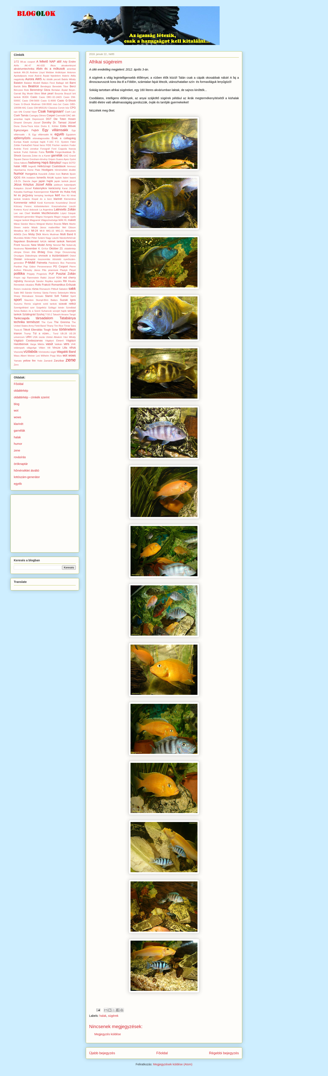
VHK (73, 344)
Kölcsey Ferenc (23, 206)
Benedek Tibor (60, 86)
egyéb (59, 134)
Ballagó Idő (62, 83)
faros (42, 145)
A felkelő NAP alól (49, 61)
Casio (34, 97)
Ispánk (58, 177)
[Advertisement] (45, 522)
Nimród (57, 245)
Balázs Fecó (48, 83)
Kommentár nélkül (25, 202)
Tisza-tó (18, 329)
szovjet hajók (60, 311)
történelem (67, 329)
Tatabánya (68, 318)
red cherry (69, 277)
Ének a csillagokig (64, 138)
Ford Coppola (59, 148)
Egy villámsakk (55, 130)
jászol (73, 181)
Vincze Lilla (60, 347)
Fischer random (60, 145)
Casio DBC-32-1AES (50, 97)
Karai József (69, 188)
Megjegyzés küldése (107, 1034)
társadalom (44, 318)
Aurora (29, 79)
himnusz (71, 166)
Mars (65, 223)
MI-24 (34, 230)
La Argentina (46, 209)
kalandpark (70, 184)
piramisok (53, 270)
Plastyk (64, 270)
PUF (51, 273)
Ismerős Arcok (45, 177)
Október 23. (56, 248)
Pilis (44, 270)
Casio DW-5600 (30, 100)
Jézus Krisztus (24, 184)
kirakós (26, 199)
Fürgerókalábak (63, 152)
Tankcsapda (21, 318)
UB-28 (63, 333)
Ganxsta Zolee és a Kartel (36, 155)
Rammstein (33, 277)
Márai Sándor (21, 224)
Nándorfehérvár (67, 238)
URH (28, 337)
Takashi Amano (61, 314)
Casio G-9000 (48, 100)
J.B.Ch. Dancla (22, 181)
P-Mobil (30, 262)
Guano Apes (62, 159)
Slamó (49, 296)
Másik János (39, 227)
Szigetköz (41, 307)
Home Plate (33, 170)
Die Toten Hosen (65, 119)
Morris (45, 234)
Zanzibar (59, 360)
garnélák (57, 155)
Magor (57, 216)
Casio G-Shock (66, 100)
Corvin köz (63, 107)
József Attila (44, 184)
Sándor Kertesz (33, 292)
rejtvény (18, 281)
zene (71, 360)
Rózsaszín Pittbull (48, 289)
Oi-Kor (44, 248)
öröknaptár (30, 259)
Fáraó (36, 145)
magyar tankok (21, 220)
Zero (16, 364)
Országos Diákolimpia (25, 255)
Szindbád (71, 307)
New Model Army (41, 245)
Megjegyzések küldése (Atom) (172, 1064)
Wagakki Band (66, 351)
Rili (65, 281)
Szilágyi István (56, 307)
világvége (32, 347)
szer (32, 307)
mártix (26, 227)
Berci (73, 86)
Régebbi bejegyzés (224, 1053)
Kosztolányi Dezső (66, 202)
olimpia (17, 252)
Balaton (18, 82)
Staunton (29, 300)
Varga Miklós (37, 344)
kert (57, 195)
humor (19, 174)
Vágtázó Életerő (54, 340)
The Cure (46, 322)
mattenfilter (54, 227)
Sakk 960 (19, 292)
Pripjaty (31, 274)
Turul (55, 333)
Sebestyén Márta (67, 292)
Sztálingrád (29, 314)
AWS (38, 79)
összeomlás (44, 259)
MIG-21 (60, 231)
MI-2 (27, 231)
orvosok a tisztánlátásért (53, 255)
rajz (24, 277)
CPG (73, 107)
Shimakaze (27, 296)
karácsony (54, 188)
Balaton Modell (32, 83)
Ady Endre (69, 61)
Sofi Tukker (61, 296)
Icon (58, 174)
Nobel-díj (71, 245)
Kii (68, 195)
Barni (73, 82)
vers (66, 344)
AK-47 (28, 65)
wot (65, 355)
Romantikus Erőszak (63, 284)
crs (20, 111)
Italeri (65, 177)
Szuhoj (40, 314)
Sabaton (63, 289)
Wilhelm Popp (48, 355)
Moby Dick (34, 234)
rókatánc (29, 284)
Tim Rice (58, 325)
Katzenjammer (41, 192)
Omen (26, 252)
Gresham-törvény (38, 159)
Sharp (17, 296)
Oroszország (69, 252)
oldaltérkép (70, 248)
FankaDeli (26, 145)
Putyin (17, 277)
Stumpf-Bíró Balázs (47, 300)
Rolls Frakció (43, 284)
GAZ (66, 155)
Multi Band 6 (68, 234)
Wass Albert (20, 355)
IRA (24, 177)
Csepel (51, 115)
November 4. (32, 248)
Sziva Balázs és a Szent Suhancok (33, 311)
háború (23, 163)
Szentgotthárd (21, 307)
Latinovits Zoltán (65, 209)
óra (33, 252)
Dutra (43, 126)
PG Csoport (60, 266)
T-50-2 (48, 314)
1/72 (16, 61)
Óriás (50, 252)
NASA (43, 241)
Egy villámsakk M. (42, 134)
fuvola (50, 152)
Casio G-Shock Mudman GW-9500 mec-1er (38, 104)
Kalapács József (23, 188)
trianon (18, 333)
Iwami (73, 177)
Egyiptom (71, 134)
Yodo (39, 360)
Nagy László (52, 238)
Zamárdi (48, 360)
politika (19, 274)
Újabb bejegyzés (102, 1053)
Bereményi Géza (40, 89)
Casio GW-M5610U (37, 107)
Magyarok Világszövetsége (44, 220)
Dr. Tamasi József (64, 122)
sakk (72, 289)
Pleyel (72, 270)
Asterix (65, 75)
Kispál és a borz (42, 199)
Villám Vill (44, 347)
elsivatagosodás (41, 138)
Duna (16, 126)
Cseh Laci (70, 111)
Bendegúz (45, 86)
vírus (72, 347)
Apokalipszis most (23, 75)
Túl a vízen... (42, 333)
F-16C (50, 142)
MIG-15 (50, 231)
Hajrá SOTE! (69, 163)
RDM (59, 277)
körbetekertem (41, 206)
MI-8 (42, 231)
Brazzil (67, 93)
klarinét (58, 199)
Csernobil (60, 115)
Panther (18, 266)
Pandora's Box (56, 263)
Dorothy (46, 122)
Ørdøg (41, 252)
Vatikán (58, 344)
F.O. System (62, 142)
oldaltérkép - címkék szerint (31, 397)
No (63, 245)
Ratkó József (47, 277)
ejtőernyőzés (22, 138)
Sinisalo (39, 296)
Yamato (18, 360)
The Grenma (62, 322)
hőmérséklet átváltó (65, 170)
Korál (40, 202)
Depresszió (38, 119)
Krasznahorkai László (63, 206)
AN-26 (25, 72)
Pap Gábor (30, 266)
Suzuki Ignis (68, 300)
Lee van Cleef (22, 213)
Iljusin (73, 174)
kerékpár (49, 195)
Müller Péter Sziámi (34, 238)
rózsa (35, 288)
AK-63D (41, 65)
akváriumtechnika (24, 68)
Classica (52, 107)
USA (35, 337)
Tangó (72, 314)
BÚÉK (25, 97)
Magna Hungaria (44, 216)
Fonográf (45, 148)
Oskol (73, 255)
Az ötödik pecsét (52, 79)
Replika (49, 281)
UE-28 (72, 333)
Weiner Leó (34, 355)
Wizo (59, 355)
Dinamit (18, 122)
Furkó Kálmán (29, 152)
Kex (63, 195)
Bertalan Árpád (59, 90)
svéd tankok (50, 304)
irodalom (31, 177)
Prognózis (42, 274)
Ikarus (65, 173)
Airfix (16, 65)
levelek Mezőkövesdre (45, 213)
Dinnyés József (31, 122)
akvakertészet (68, 65)
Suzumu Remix (22, 304)
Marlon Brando (54, 224)
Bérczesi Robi (21, 90)
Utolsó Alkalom (54, 337)
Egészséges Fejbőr (26, 130)
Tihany (49, 325)
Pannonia (71, 263)
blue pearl (47, 93)
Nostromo (19, 248)
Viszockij (18, 352)
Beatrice (33, 86)
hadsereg (34, 162)
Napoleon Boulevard (26, 241)
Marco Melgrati (37, 224)
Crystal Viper (30, 111)
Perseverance (44, 266)
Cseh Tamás (21, 115)
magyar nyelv (69, 216)
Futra (41, 152)
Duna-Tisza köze (30, 126)
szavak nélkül (67, 303)
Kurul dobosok (30, 209)
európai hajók (38, 142)
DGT (49, 119)
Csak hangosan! (51, 111)
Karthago (28, 192)
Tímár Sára (70, 325)
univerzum (19, 337)
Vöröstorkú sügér (47, 352)
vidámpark (19, 347)
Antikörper (60, 72)
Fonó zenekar (30, 148)
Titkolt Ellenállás (32, 329)
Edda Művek (68, 126)
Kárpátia (18, 192)
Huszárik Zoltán (46, 174)
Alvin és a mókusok (50, 68)
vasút (49, 344)
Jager (34, 181)
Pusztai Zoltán (66, 273)
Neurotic (25, 245)
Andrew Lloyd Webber (42, 72)
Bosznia (59, 93)
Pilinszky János (31, 270)
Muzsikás (19, 238)
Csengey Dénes (37, 115)
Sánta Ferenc (49, 292)
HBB (24, 166)
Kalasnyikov (40, 188)
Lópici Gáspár (68, 213)
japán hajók (46, 181)
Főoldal (162, 1053)
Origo (57, 252)
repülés (58, 281)
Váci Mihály (69, 337)
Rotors (17, 289)
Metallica (18, 231)
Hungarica (31, 173)
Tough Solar (51, 329)
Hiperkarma (20, 170)
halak (102, 1015)
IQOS (17, 177)
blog (16, 404)
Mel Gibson (69, 227)
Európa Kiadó (21, 142)
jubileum (58, 184)
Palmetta (42, 262)
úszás (42, 337)
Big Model (27, 93)
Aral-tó (38, 75)
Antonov (71, 72)
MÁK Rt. (62, 220)
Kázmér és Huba (60, 191)
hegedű (32, 166)
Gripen (51, 159)
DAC (68, 115)
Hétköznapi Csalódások (51, 166)
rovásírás (26, 289)
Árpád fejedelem (52, 75)
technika (19, 322)
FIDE (48, 145)
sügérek (113, 1015)
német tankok (56, 241)
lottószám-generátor (24, 216)
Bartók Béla (20, 86)
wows (72, 355)
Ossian (18, 259)
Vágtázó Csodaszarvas (28, 340)
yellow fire (29, 360)
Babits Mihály (69, 79)
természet (33, 322)
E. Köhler (53, 126)
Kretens (18, 209)
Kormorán (49, 202)
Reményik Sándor (34, 281)
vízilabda (30, 352)
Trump (27, 333)
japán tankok (61, 181)
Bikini (37, 93)
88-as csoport (27, 61)
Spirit (73, 296)
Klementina (70, 199)
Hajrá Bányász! (51, 162)
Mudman (54, 234)
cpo (16, 111)
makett (72, 220)
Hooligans (47, 169)
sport (18, 300)
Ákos (53, 65)
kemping (39, 195)
